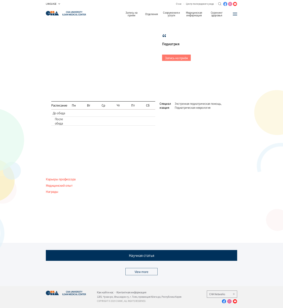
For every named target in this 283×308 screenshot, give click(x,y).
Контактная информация (131, 292)
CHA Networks (222, 294)
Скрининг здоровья (217, 14)
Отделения (151, 14)
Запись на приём (131, 14)
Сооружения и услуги (171, 14)
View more (141, 271)
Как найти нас (105, 292)
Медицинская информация (194, 14)
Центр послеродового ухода (200, 3)
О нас (179, 3)
